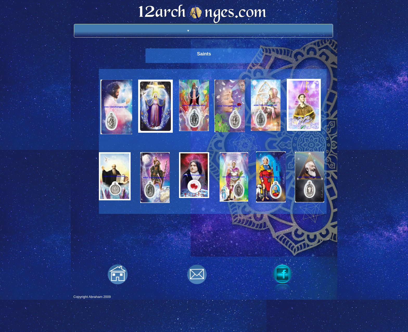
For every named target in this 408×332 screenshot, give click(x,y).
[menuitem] (181, 30)
